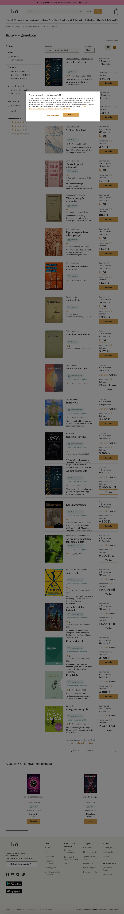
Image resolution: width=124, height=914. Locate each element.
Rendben (71, 114)
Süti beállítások (53, 115)
